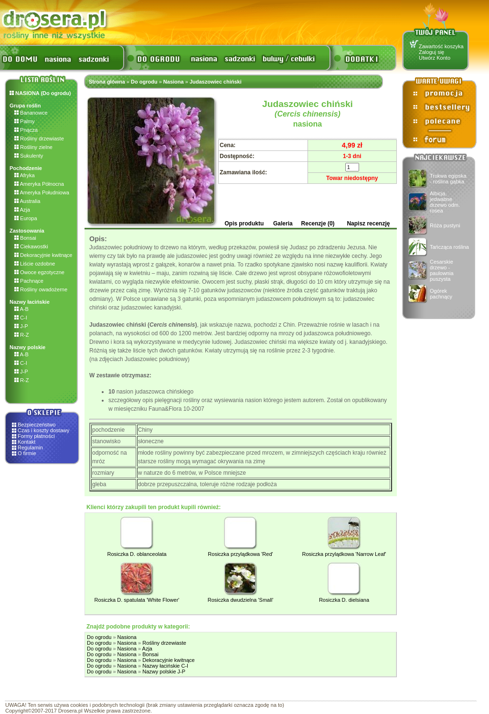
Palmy (24, 121)
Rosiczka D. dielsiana (344, 600)
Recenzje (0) (318, 223)
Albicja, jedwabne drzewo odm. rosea (445, 202)
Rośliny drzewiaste (39, 138)
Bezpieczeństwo (37, 424)
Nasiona (173, 82)
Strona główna (107, 82)
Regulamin (30, 447)
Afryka (24, 175)
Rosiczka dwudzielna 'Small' (240, 600)
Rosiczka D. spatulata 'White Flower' (137, 600)
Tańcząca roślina (449, 247)
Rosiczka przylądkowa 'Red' (240, 554)
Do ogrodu (144, 82)
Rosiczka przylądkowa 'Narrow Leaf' (344, 554)
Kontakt (26, 442)
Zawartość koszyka (441, 46)
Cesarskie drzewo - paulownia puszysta (442, 270)
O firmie (27, 453)
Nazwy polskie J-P (163, 671)
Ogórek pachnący (441, 293)
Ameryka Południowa (41, 192)
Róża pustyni (445, 225)
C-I (20, 317)
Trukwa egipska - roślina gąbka (448, 178)
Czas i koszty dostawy (43, 430)
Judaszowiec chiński (216, 82)
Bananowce (31, 113)
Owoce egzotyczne (39, 272)
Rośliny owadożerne (40, 289)
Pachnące (28, 281)
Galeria (283, 223)
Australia (27, 201)
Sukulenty (28, 156)
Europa (25, 218)
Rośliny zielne (33, 147)
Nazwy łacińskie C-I (165, 666)
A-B (21, 309)
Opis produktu (244, 223)
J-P (21, 326)
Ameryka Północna (39, 184)
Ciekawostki (31, 246)
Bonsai (25, 238)
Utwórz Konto (434, 58)
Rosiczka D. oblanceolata (136, 554)
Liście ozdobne (34, 263)
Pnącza (26, 130)
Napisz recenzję (368, 223)
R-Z (21, 335)
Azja (22, 210)
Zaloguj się (431, 52)
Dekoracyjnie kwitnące (43, 255)
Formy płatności (36, 436)
